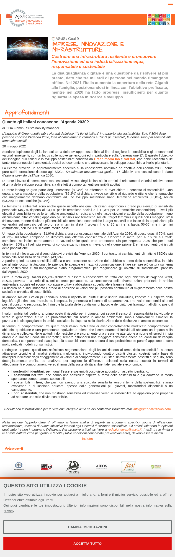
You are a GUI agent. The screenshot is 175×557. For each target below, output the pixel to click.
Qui (6, 505)
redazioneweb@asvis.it (125, 429)
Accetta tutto (87, 543)
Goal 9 (73, 39)
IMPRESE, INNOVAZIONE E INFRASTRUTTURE (87, 47)
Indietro (87, 438)
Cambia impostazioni (87, 527)
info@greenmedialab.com (152, 409)
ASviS (60, 39)
